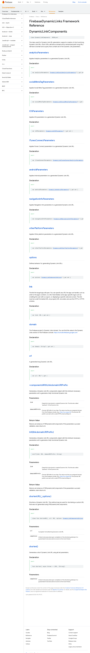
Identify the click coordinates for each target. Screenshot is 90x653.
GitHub (28, 644)
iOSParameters (36, 111)
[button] (10, 14)
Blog (74, 2)
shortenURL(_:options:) (40, 496)
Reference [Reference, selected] (52, 11)
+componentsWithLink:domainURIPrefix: (48, 385)
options (33, 257)
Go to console (82, 2)
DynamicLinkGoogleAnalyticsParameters (63, 72)
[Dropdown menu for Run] (31, 2)
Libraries (28, 641)
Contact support (73, 632)
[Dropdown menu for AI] (28, 11)
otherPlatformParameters (41, 228)
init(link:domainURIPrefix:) (41, 432)
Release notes (72, 641)
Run (28, 2)
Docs (37, 16)
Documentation (8, 8)
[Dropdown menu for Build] (23, 2)
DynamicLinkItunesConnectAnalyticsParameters (68, 160)
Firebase (31, 16)
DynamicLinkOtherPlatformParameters (65, 248)
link (30, 286)
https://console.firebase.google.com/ (66, 332)
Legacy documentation (75, 647)
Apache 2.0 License (58, 589)
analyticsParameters (39, 52)
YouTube (49, 641)
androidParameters (38, 169)
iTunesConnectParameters (42, 140)
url (30, 356)
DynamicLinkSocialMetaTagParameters (65, 102)
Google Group (73, 638)
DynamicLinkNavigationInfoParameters (66, 219)
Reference (44, 16)
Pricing (45, 2)
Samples (60, 11)
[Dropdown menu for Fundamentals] (21, 11)
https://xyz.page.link (65, 412)
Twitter (49, 638)
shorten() (33, 546)
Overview (5, 11)
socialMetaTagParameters (41, 82)
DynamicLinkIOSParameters (54, 131)
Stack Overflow (73, 635)
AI (25, 11)
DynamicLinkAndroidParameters (59, 189)
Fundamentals (15, 11)
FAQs (70, 644)
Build (19, 2)
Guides (28, 632)
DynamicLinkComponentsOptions (51, 277)
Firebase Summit (52, 635)
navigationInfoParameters (41, 199)
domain (32, 324)
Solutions (37, 2)
